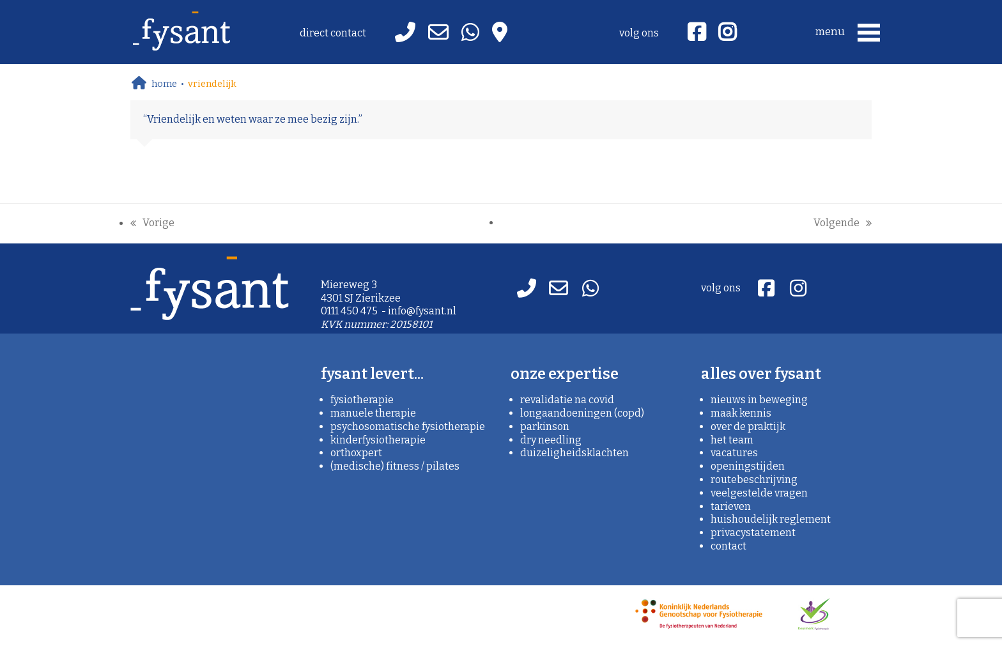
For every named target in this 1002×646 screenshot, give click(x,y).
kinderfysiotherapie (378, 440)
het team (732, 440)
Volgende (842, 223)
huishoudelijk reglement (771, 519)
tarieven (731, 506)
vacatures (734, 453)
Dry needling (551, 440)
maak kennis (741, 413)
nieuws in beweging (759, 400)
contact (728, 546)
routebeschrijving (754, 479)
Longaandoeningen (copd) (582, 413)
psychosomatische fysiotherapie (407, 426)
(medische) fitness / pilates (394, 466)
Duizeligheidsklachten (574, 453)
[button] (850, 31)
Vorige (152, 223)
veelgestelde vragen (759, 493)
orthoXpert (356, 453)
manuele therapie (373, 413)
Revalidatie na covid (567, 400)
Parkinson (544, 426)
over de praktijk (748, 426)
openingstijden (748, 466)
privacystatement (753, 533)
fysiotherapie (362, 400)
